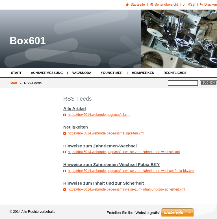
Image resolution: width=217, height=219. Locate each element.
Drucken (210, 4)
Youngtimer (112, 72)
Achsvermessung (47, 72)
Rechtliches (175, 72)
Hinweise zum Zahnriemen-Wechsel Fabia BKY (111, 164)
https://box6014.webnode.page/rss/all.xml (99, 115)
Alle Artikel (74, 108)
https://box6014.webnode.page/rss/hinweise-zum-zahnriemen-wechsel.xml (124, 152)
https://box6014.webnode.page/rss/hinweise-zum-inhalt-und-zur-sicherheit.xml (126, 189)
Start (16, 72)
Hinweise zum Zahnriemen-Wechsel (100, 145)
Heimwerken (143, 72)
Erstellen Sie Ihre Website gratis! (133, 213)
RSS (191, 4)
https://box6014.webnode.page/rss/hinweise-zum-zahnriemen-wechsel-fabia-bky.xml (131, 171)
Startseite (138, 4)
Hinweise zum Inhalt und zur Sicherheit (103, 183)
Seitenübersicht (166, 4)
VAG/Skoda (81, 72)
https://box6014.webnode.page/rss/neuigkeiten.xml (106, 133)
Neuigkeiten (75, 127)
